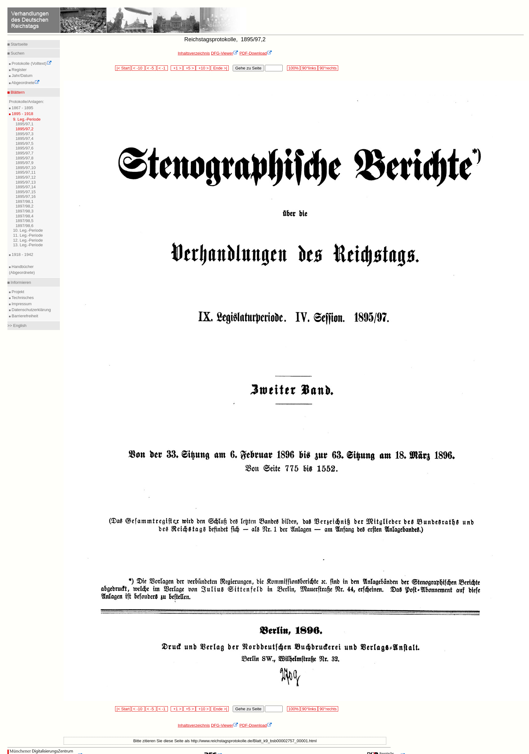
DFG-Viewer (224, 53)
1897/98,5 (25, 220)
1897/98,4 (25, 216)
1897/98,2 (25, 206)
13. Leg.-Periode (28, 245)
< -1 (162, 68)
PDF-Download (256, 53)
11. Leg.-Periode (28, 235)
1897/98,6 (25, 225)
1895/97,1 (25, 124)
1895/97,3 (25, 134)
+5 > (189, 68)
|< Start (123, 68)
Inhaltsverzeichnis (194, 53)
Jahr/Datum (22, 75)
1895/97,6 (25, 148)
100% (293, 68)
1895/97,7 (25, 153)
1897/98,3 (25, 211)
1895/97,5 (25, 143)
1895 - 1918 (22, 113)
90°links (309, 68)
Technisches (22, 297)
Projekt (17, 291)
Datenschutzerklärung (31, 309)
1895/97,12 (26, 177)
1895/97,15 (26, 192)
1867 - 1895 (22, 107)
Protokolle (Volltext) (31, 63)
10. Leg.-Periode (28, 230)
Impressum (21, 303)
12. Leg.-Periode (28, 240)
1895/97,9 (25, 162)
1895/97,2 (25, 129)
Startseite (19, 44)
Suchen (17, 53)
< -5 (151, 68)
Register (19, 69)
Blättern (17, 92)
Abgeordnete (25, 82)
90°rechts (328, 68)
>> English (16, 325)
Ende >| (219, 68)
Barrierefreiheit (24, 316)
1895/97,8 (25, 158)
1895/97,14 (26, 187)
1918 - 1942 (22, 254)
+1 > (176, 68)
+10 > (203, 68)
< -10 (138, 68)
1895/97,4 (25, 138)
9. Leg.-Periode (27, 119)
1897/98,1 (25, 201)
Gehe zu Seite (248, 68)
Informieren (20, 282)
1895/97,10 (26, 167)
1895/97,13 (26, 182)
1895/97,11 (26, 172)
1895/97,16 (26, 196)
